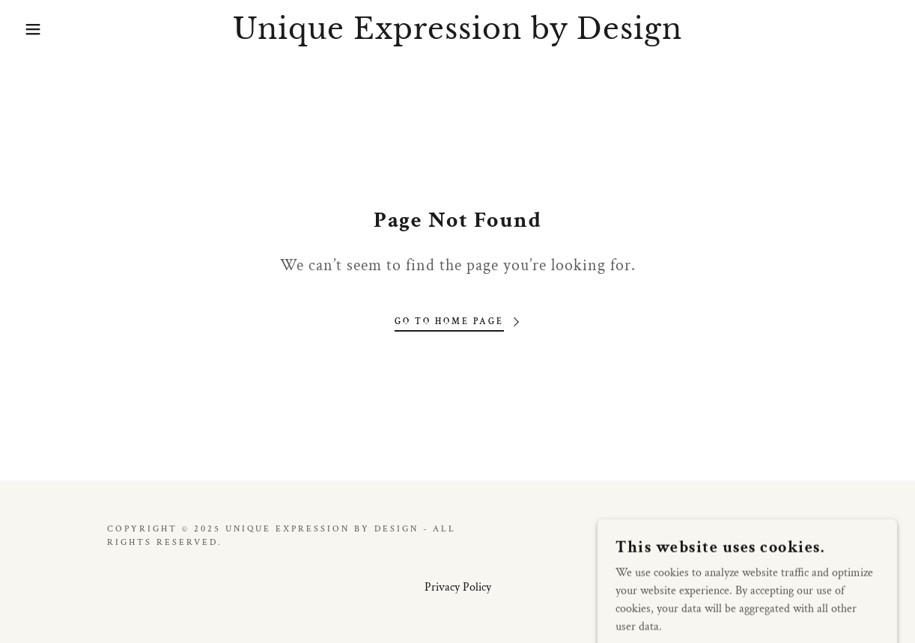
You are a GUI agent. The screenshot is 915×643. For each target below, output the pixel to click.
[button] (45, 29)
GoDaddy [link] (779, 535)
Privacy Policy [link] (458, 587)
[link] (457, 35)
